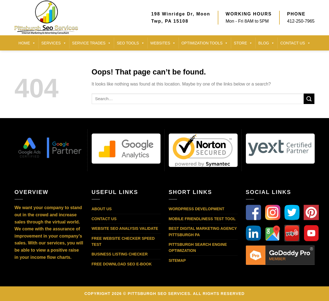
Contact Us (104, 219)
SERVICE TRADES (91, 43)
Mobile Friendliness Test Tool (202, 219)
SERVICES (53, 43)
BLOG (266, 43)
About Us (102, 209)
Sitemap (177, 260)
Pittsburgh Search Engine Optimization (198, 247)
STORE (243, 43)
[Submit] (308, 98)
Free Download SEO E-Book (122, 264)
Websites (163, 43)
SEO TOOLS (130, 43)
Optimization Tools (204, 43)
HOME (27, 43)
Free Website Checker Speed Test (123, 241)
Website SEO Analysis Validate (125, 228)
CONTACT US (295, 43)
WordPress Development (196, 209)
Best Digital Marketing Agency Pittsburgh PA (203, 231)
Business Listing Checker (120, 254)
